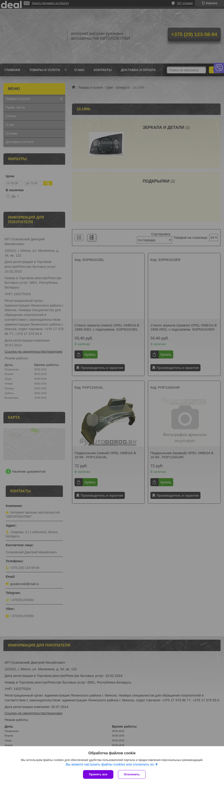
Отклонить (132, 774)
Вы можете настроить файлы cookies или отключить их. (110, 764)
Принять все (98, 774)
